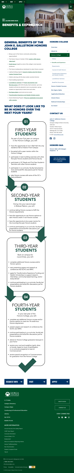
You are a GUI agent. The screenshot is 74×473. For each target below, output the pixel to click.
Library (6, 414)
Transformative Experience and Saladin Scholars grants (24, 95)
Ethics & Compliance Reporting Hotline (14, 441)
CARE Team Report (9, 431)
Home (3, 19)
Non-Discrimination (9, 446)
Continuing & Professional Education (15, 410)
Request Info (14, 381)
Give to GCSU (62, 401)
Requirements (56, 66)
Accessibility (11, 467)
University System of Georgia (21, 467)
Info (4, 2)
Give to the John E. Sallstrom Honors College (59, 159)
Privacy (5, 467)
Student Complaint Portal (10, 449)
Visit (12, 2)
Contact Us (62, 407)
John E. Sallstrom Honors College (10, 20)
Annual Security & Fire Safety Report (13, 428)
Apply (22, 2)
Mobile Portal (8, 420)
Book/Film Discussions (58, 82)
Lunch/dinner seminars (15, 82)
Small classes (12, 64)
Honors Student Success (58, 86)
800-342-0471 (8, 461)
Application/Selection (58, 94)
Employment (7, 439)
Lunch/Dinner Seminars (58, 78)
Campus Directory (10, 403)
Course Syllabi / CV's (9, 436)
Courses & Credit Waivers (59, 70)
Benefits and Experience (58, 62)
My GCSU (7, 417)
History (54, 59)
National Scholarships (58, 102)
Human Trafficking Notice (10, 444)
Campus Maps (8, 407)
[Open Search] (70, 2)
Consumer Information (10, 433)
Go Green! (54, 106)
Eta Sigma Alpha (13, 92)
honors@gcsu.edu (58, 134)
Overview (54, 47)
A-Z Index (7, 400)
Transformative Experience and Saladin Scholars (59, 74)
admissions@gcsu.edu (9, 464)
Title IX (6, 452)
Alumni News (55, 98)
